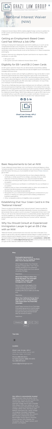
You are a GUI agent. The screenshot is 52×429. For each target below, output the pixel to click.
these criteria (43, 171)
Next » (26, 325)
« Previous (18, 322)
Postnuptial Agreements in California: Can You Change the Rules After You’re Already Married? (27, 259)
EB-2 (26, 77)
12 (36, 322)
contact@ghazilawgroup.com (22, 363)
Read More (18, 274)
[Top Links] (14, 340)
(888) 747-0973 (30, 359)
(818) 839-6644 (22, 357)
